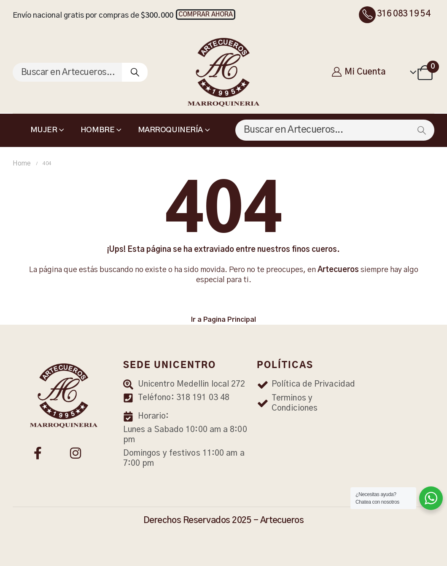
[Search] (135, 72)
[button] (205, 14)
